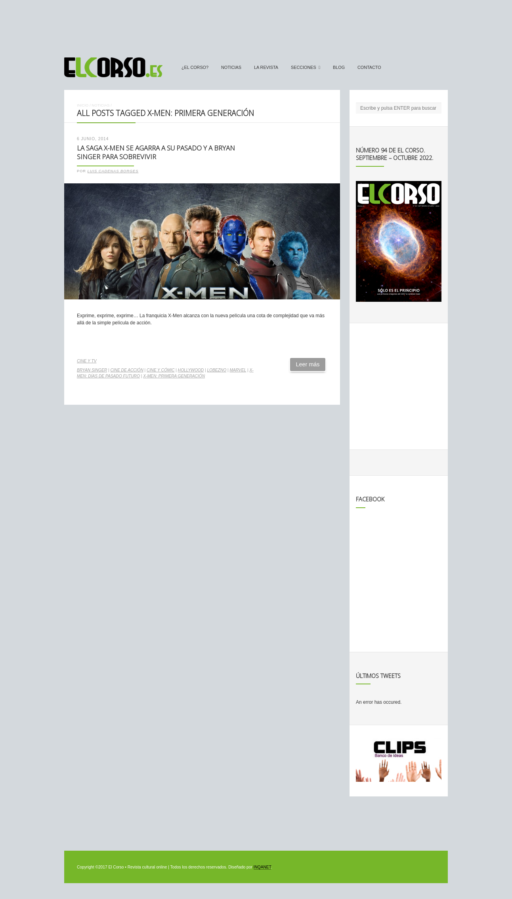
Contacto (369, 67)
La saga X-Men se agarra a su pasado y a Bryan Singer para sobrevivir (156, 152)
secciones (303, 67)
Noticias (231, 67)
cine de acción (126, 370)
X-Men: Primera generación (174, 376)
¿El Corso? (194, 67)
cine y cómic (160, 370)
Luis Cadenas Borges (113, 171)
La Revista (266, 67)
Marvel (237, 370)
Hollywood (191, 370)
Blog (339, 67)
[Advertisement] (256, 25)
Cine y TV (86, 361)
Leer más (308, 364)
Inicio (82, 105)
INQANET (262, 867)
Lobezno (216, 370)
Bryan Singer (92, 370)
